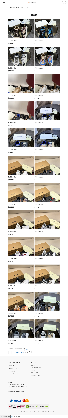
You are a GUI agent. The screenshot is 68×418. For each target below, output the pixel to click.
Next (17, 352)
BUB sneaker (12, 41)
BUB (27, 7)
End (22, 352)
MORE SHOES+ (20, 7)
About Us (11, 365)
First (27, 349)
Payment (33, 370)
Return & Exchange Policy (36, 366)
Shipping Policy (35, 375)
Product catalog (13, 368)
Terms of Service (13, 374)
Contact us (12, 371)
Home (13, 7)
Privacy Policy (35, 373)
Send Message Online (16, 391)
